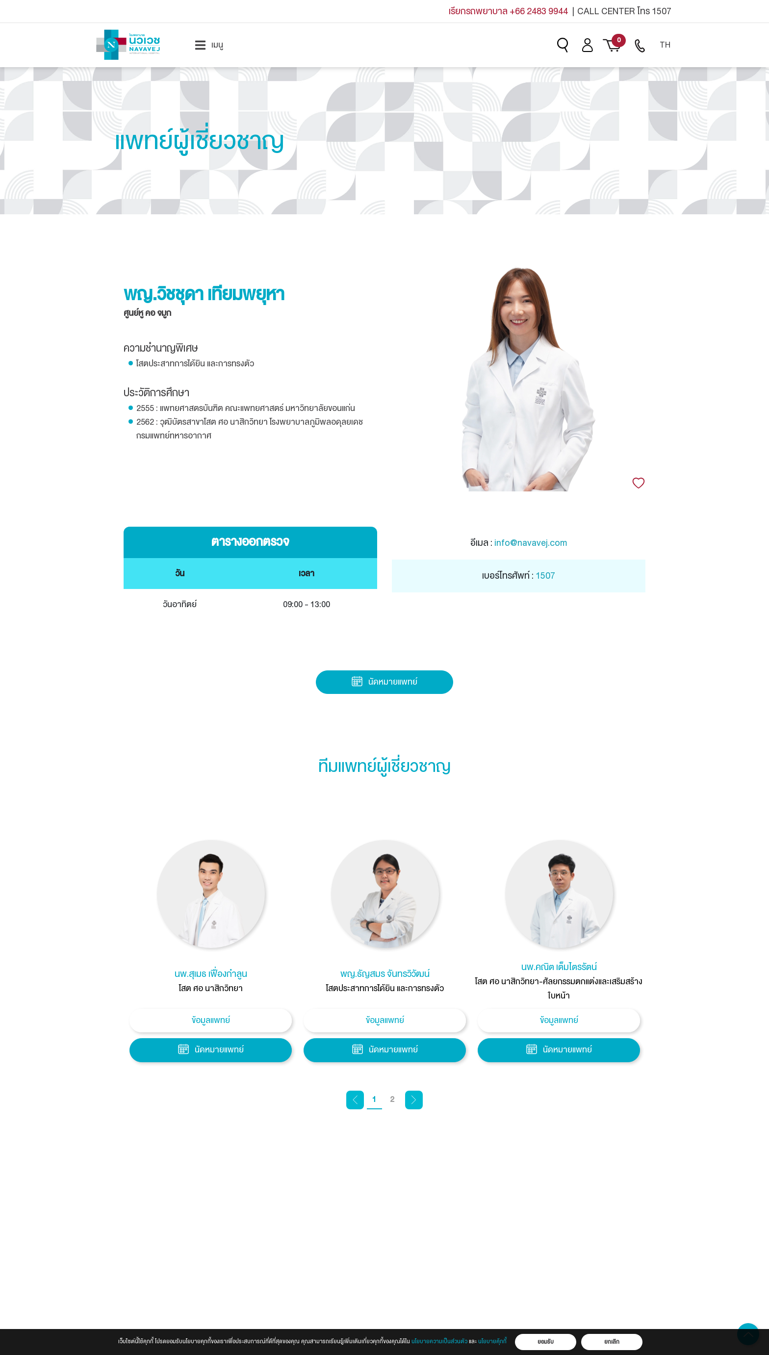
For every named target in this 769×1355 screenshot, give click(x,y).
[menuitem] (209, 45)
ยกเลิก (611, 1342)
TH (665, 45)
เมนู (209, 45)
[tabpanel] (211, 954)
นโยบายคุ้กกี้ (492, 1341)
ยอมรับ (546, 1342)
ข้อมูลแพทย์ (211, 1020)
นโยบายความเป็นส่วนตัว (439, 1341)
